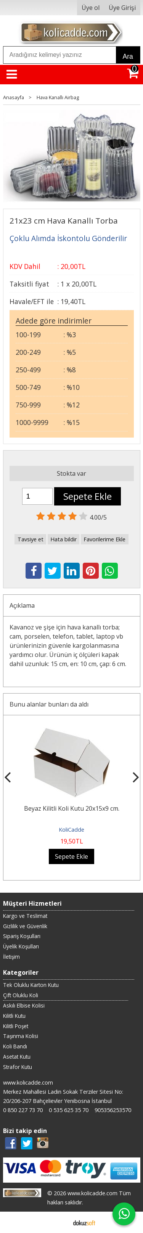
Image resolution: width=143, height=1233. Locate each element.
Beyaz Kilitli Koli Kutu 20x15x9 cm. (71, 808)
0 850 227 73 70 (23, 1110)
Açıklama (22, 605)
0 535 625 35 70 (68, 1110)
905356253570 (113, 1110)
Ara (128, 56)
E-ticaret (59, 1222)
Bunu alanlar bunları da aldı (49, 704)
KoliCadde (71, 829)
